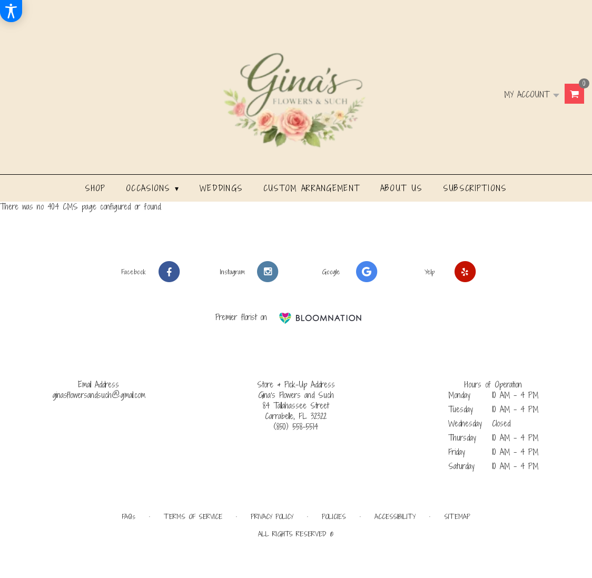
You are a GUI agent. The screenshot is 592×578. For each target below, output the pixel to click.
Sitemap (457, 516)
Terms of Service (193, 516)
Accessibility (395, 516)
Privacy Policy (272, 516)
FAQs (128, 516)
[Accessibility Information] (11, 11)
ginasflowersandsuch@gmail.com (98, 395)
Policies (334, 516)
